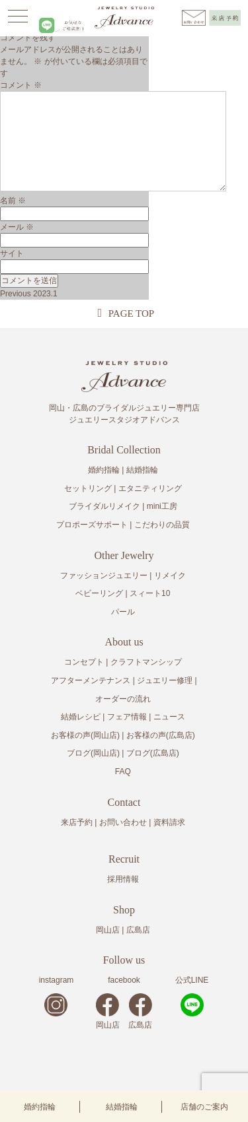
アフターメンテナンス (90, 680)
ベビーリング (99, 593)
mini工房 (162, 506)
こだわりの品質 (162, 524)
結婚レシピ (81, 716)
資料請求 (169, 822)
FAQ (123, 771)
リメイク (170, 575)
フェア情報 (127, 716)
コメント (21, 85)
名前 (13, 200)
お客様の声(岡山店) (85, 735)
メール (17, 227)
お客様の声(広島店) (160, 735)
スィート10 (150, 593)
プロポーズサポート (92, 524)
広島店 (138, 930)
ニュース (169, 716)
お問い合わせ (123, 822)
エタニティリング (150, 488)
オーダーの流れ (123, 699)
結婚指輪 (122, 1106)
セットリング (88, 488)
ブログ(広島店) (152, 753)
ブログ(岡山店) (93, 753)
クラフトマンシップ (146, 662)
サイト (12, 253)
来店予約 (77, 822)
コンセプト (84, 662)
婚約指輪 (40, 1106)
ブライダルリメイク (104, 506)
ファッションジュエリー (103, 575)
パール (123, 611)
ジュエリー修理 (164, 680)
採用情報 (123, 879)
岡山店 (108, 930)
